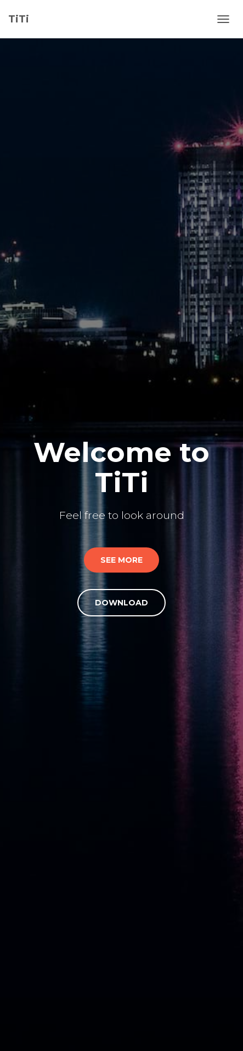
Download (121, 603)
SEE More (121, 560)
